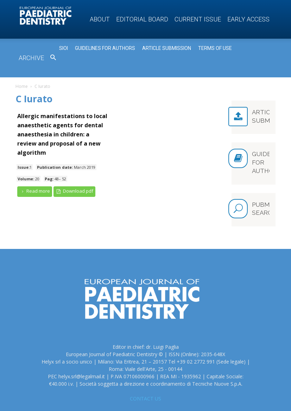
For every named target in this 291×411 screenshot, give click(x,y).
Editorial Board (142, 19)
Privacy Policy (212, 397)
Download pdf (74, 191)
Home (21, 86)
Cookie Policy (245, 397)
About (100, 19)
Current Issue (198, 19)
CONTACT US (145, 367)
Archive (31, 58)
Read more (34, 191)
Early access (248, 19)
